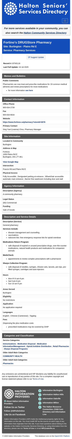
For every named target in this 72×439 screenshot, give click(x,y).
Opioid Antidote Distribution (39, 346)
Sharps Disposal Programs (16, 349)
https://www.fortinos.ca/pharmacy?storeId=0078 (24, 122)
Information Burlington (53, 390)
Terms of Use (38, 379)
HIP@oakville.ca (48, 428)
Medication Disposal (26, 344)
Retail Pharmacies (61, 346)
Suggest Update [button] (36, 57)
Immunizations (9, 344)
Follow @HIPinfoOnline (14, 411)
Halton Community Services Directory (45, 33)
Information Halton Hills (53, 394)
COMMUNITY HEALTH (12, 356)
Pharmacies (8, 363)
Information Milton (51, 403)
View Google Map (10, 162)
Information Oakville (52, 398)
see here (29, 90)
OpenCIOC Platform (62, 436)
